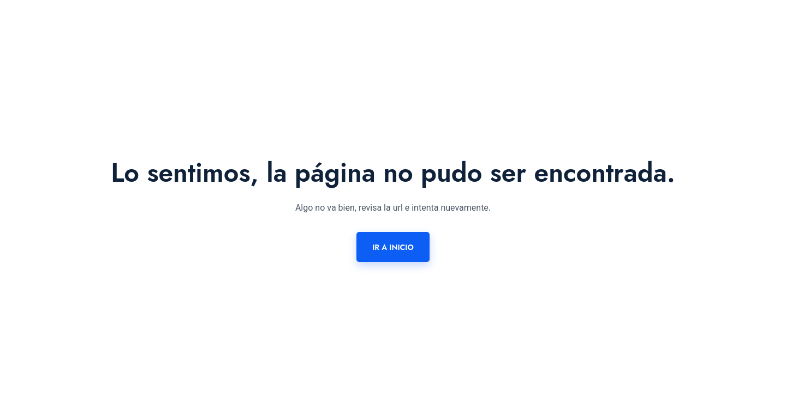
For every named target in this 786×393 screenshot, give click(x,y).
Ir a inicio (393, 247)
